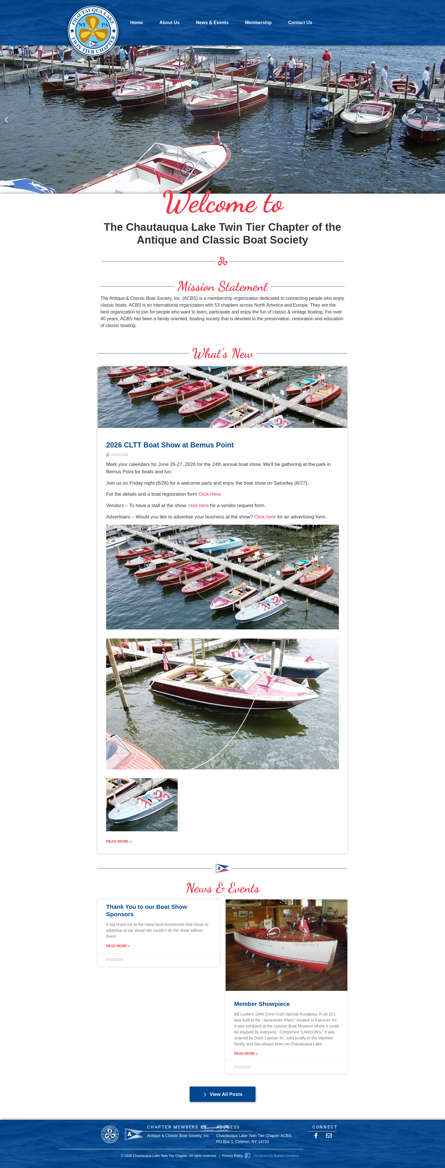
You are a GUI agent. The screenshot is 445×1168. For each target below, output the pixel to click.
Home (136, 22)
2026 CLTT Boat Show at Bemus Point (170, 445)
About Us (169, 22)
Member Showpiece (262, 1003)
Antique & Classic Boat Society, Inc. (178, 1135)
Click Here (209, 494)
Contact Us (300, 22)
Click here (265, 517)
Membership (258, 22)
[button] (6, 119)
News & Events (212, 22)
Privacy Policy (232, 1156)
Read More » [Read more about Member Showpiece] (246, 1054)
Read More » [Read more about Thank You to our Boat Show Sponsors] (118, 946)
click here (198, 505)
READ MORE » (119, 841)
